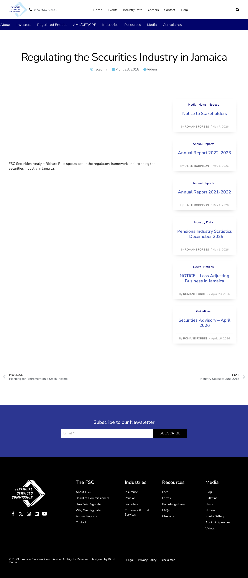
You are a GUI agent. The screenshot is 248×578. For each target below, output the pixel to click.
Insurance (131, 492)
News (203, 105)
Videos (152, 69)
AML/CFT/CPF (84, 25)
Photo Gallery (214, 516)
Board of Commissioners (92, 498)
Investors (23, 25)
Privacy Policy (147, 560)
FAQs (166, 510)
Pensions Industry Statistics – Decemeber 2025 (204, 233)
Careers (153, 9)
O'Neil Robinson (196, 166)
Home (97, 9)
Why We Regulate (88, 510)
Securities (131, 504)
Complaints (172, 25)
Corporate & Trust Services (137, 512)
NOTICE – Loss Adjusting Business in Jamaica (204, 278)
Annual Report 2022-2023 (204, 153)
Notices (214, 105)
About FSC (83, 492)
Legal (130, 560)
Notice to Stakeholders (204, 113)
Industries (110, 25)
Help (184, 9)
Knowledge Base (173, 504)
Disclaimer (168, 560)
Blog (208, 492)
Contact (169, 9)
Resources (132, 25)
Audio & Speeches (217, 522)
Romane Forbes (197, 127)
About (5, 25)
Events (112, 9)
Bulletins (211, 498)
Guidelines (203, 311)
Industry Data (132, 9)
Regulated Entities (52, 25)
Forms (166, 498)
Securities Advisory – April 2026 (204, 322)
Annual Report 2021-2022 (204, 192)
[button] (237, 9)
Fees (165, 492)
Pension (130, 498)
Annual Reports (203, 144)
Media (152, 25)
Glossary (168, 516)
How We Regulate (88, 504)
